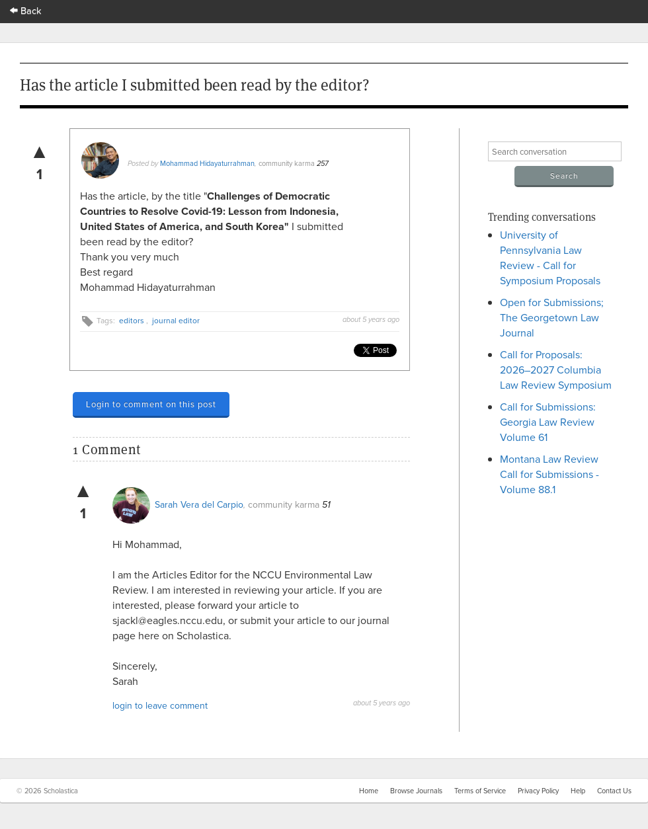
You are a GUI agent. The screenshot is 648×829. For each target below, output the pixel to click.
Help (578, 790)
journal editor (176, 320)
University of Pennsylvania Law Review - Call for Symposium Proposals (550, 257)
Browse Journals (416, 790)
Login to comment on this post (151, 404)
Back (26, 10)
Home (368, 790)
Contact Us (614, 790)
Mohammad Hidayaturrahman (207, 163)
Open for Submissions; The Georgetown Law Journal (552, 317)
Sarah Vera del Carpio (199, 504)
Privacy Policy (538, 790)
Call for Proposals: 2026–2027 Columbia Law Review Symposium (556, 369)
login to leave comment (160, 705)
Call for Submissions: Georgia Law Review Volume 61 (548, 421)
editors (131, 320)
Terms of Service (480, 790)
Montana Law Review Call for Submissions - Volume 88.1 (549, 474)
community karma (287, 163)
